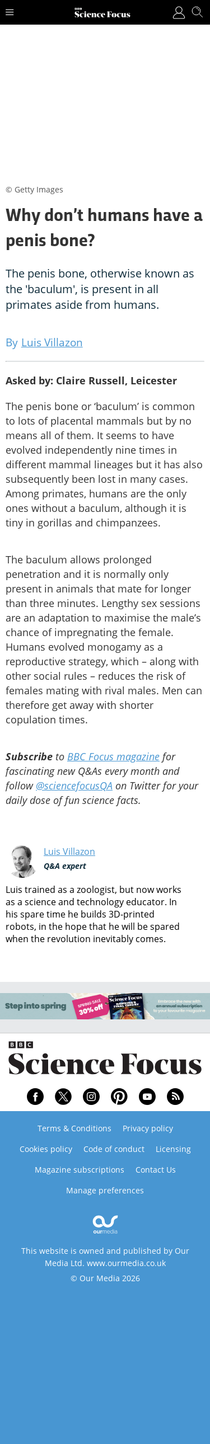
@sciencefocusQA (74, 785)
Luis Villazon (69, 851)
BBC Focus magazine (113, 756)
